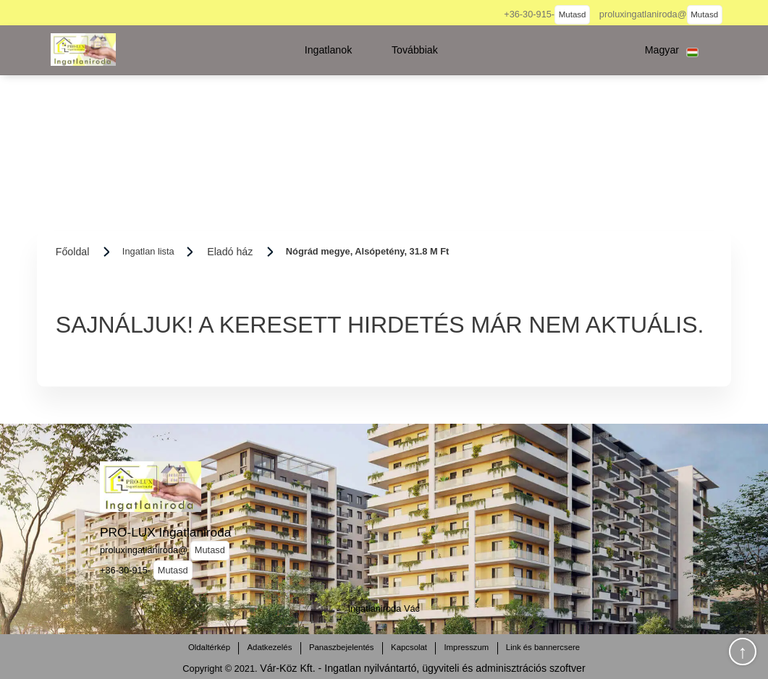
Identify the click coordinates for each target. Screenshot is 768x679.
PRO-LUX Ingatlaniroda (165, 532)
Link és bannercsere (543, 647)
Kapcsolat (409, 647)
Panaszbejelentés (341, 647)
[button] (328, 49)
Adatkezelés (269, 647)
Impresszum (466, 647)
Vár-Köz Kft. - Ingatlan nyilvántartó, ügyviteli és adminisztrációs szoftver (422, 668)
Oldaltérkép (209, 647)
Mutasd (572, 14)
